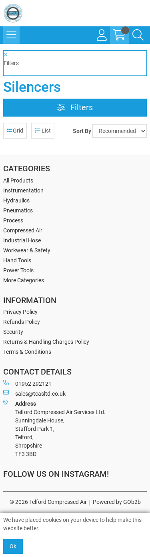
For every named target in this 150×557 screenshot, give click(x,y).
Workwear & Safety (26, 250)
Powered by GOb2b (117, 502)
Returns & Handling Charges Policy (46, 342)
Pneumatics (18, 210)
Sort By (82, 131)
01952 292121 (27, 383)
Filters (75, 107)
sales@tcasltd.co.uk (34, 393)
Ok (13, 546)
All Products (18, 180)
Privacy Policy (20, 312)
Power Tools (18, 270)
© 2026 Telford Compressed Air (48, 502)
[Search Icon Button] (138, 35)
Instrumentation (23, 190)
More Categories (23, 280)
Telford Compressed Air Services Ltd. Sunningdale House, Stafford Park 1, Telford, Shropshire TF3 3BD (54, 428)
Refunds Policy (21, 322)
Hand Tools (17, 260)
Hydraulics (16, 200)
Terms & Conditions (27, 352)
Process (13, 220)
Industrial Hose (22, 240)
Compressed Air (22, 230)
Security (13, 332)
